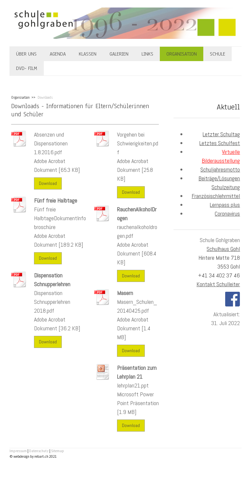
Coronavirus (227, 213)
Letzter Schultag (221, 134)
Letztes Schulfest (219, 143)
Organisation (181, 54)
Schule (217, 54)
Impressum (18, 451)
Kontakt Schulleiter (218, 284)
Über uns (26, 54)
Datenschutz (39, 451)
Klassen (87, 54)
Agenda (58, 54)
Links (147, 54)
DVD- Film (26, 68)
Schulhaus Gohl (223, 249)
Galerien (118, 54)
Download (48, 183)
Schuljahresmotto (220, 169)
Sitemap (57, 451)
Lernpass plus (225, 204)
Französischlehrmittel (216, 196)
